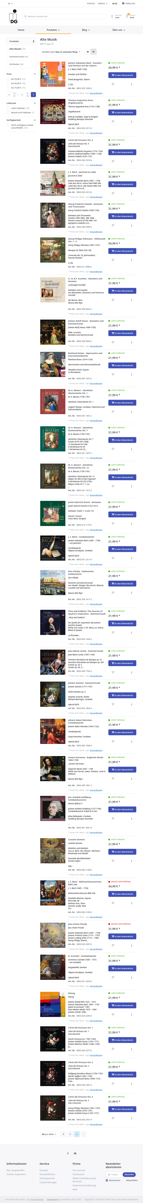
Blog (114, 3)
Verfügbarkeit (14, 120)
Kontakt (91, 3)
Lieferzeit (11, 103)
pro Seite (48, 1134)
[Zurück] (63, 1134)
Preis (9, 73)
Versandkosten (96, 93)
